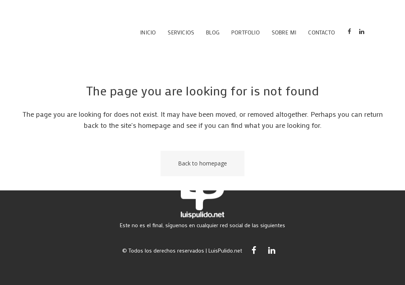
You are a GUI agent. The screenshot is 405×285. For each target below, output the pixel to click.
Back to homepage (202, 163)
